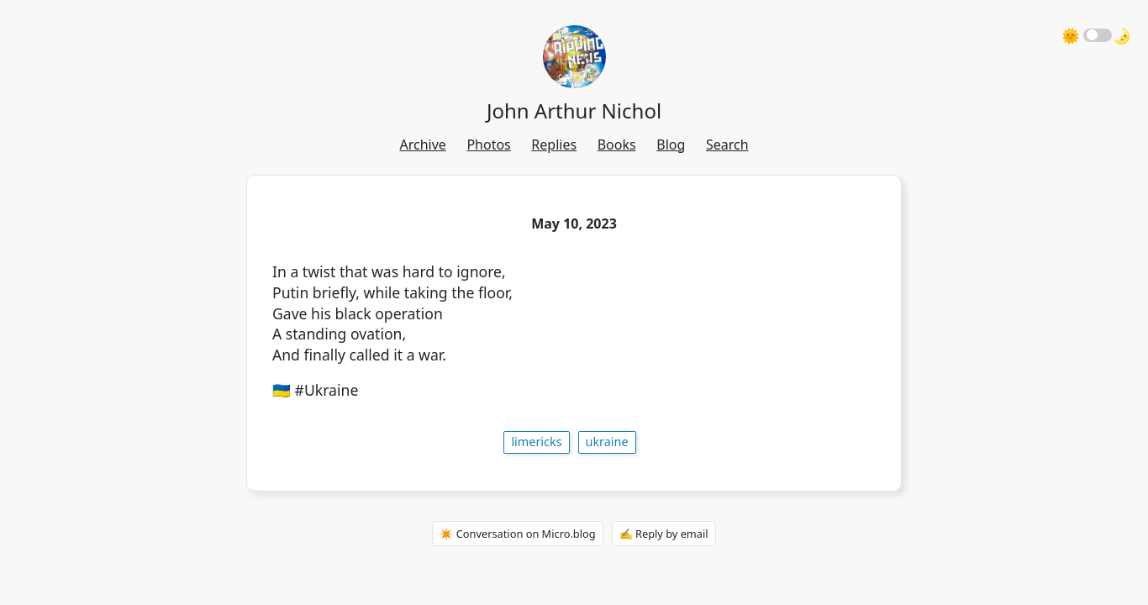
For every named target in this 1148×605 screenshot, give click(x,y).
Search (727, 144)
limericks (536, 442)
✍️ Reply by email (663, 533)
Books (617, 144)
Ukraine (607, 442)
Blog (670, 144)
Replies (554, 144)
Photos (488, 144)
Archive (422, 144)
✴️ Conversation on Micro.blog (517, 533)
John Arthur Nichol (574, 110)
